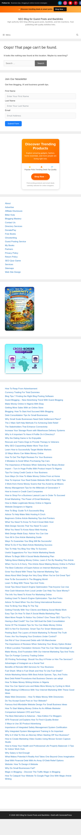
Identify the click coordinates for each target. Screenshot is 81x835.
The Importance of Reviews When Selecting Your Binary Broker (35, 465)
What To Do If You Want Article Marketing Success (28, 545)
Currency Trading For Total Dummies (22, 392)
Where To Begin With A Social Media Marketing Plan (29, 556)
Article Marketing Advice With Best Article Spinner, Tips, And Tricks (36, 674)
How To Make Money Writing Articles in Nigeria (27, 682)
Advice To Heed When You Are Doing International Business (33, 602)
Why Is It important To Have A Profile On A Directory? (30, 434)
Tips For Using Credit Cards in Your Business (26, 472)
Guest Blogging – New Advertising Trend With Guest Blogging (34, 400)
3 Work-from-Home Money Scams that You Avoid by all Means (34, 484)
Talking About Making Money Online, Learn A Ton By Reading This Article (39, 560)
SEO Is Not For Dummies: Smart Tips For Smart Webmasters (34, 629)
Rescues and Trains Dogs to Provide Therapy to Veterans (32, 442)
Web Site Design (13, 272)
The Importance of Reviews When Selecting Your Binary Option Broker (38, 644)
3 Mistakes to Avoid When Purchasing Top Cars (27, 461)
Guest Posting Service (15, 241)
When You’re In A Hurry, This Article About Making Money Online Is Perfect (40, 564)
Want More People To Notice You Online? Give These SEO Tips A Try (37, 617)
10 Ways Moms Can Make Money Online (24, 453)
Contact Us (10, 222)
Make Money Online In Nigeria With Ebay (24, 404)
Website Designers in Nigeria (18, 507)
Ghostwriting (11, 238)
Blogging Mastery (13, 218)
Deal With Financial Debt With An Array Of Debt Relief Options (34, 760)
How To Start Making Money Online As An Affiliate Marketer (33, 708)
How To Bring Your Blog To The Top (21, 606)
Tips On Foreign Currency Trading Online (24, 655)
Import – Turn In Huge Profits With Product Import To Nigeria (33, 468)
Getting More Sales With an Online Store (24, 407)
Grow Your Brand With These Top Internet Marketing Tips (32, 572)
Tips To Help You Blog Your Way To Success (26, 549)
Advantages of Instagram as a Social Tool (24, 663)
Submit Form (13, 124)
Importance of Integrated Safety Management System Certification (36, 727)
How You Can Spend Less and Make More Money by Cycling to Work (37, 686)
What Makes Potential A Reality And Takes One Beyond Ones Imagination (39, 756)
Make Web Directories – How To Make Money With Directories (34, 697)
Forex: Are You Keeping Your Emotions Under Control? (31, 636)
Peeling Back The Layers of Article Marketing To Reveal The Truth (36, 633)
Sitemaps (9, 268)
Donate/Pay (10, 230)
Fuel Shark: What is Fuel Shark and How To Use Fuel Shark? (34, 671)
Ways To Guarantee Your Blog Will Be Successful (28, 541)
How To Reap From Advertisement (21, 388)
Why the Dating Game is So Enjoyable (23, 438)
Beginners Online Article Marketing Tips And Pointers (30, 518)
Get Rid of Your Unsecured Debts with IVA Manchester (30, 640)
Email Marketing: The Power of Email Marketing (27, 499)
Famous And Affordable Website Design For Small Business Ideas (36, 704)
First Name (10, 91)
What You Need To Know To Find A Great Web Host (29, 522)
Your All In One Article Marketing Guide (23, 537)
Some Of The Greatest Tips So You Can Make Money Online (33, 625)
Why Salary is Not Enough (17, 753)
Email (7, 110)
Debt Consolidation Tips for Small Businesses (26, 415)
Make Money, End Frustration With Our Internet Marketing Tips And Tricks (39, 652)
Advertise (9, 207)
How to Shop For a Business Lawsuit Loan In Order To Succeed (35, 495)
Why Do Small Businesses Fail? (20, 768)
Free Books (10, 234)
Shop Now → (40, 177)
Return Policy (11, 257)
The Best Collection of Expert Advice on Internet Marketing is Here (36, 568)
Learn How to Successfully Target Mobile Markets (28, 449)
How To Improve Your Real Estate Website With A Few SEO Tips (35, 480)
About (7, 203)
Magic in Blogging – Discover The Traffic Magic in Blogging (32, 772)
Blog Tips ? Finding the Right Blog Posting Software (29, 396)
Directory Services (13, 226)
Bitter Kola (10, 215)
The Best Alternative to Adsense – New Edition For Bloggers (33, 716)
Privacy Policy (11, 253)
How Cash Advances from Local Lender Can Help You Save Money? (37, 591)
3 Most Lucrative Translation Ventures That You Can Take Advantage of (38, 648)
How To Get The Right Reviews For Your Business (28, 457)
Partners (9, 249)
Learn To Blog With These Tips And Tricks (24, 583)
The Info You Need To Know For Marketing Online (28, 594)
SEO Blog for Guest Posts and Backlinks (40, 19)
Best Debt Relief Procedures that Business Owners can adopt (34, 678)
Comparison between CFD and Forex (22, 712)
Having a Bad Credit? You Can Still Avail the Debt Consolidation (35, 621)
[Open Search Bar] (77, 35)
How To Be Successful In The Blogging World (26, 579)
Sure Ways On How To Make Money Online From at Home (32, 476)
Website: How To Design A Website (21, 764)
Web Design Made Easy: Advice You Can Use (26, 533)
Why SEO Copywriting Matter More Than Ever (26, 446)
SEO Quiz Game (13, 260)
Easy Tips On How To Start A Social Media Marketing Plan (32, 613)
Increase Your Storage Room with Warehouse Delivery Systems (35, 430)
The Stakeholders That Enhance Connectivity (26, 427)
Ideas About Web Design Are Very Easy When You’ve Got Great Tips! (37, 575)
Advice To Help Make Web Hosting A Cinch (25, 514)
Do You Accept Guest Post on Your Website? (26, 701)
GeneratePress (65, 815)
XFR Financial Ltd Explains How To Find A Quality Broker (32, 720)
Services (9, 264)
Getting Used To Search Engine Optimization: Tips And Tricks (34, 598)
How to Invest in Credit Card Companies (24, 491)
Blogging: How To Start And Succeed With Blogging (29, 411)
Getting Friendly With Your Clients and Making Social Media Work (36, 610)
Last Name (10, 101)
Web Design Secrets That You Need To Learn (26, 526)
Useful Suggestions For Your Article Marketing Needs (30, 552)
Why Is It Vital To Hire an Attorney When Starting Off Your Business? (37, 735)
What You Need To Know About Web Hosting (26, 529)
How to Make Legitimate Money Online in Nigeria (28, 503)
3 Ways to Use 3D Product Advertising (23, 723)
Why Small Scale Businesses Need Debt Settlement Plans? (33, 419)
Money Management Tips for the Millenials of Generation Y (32, 488)
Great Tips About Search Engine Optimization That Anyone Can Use (37, 587)
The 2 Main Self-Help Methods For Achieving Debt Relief (31, 423)
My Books (9, 245)
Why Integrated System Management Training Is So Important (34, 731)
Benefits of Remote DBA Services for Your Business (29, 667)
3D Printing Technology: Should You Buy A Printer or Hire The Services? (39, 659)
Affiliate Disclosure (13, 211)
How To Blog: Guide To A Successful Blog (24, 510)
